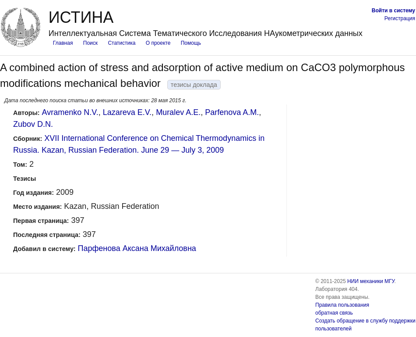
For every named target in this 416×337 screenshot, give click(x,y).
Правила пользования (342, 305)
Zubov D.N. (33, 124)
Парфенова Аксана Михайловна (137, 248)
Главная (63, 43)
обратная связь (334, 313)
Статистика (121, 43)
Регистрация (399, 18)
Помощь (191, 43)
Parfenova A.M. (232, 112)
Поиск (90, 43)
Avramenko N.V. (70, 112)
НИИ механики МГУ (371, 281)
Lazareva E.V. (127, 112)
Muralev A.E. (178, 112)
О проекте (158, 43)
